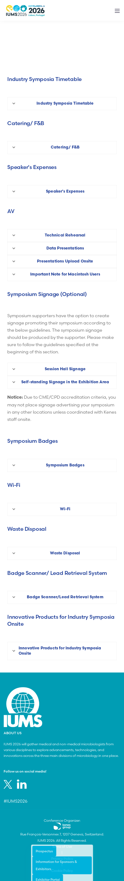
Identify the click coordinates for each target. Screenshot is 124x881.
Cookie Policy (62, 870)
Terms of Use (62, 846)
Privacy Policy (62, 858)
